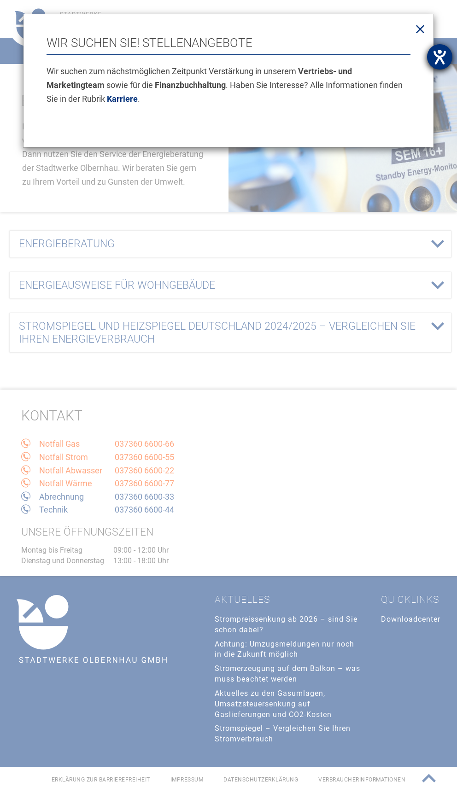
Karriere (122, 99)
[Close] (420, 29)
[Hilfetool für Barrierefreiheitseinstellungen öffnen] (439, 57)
